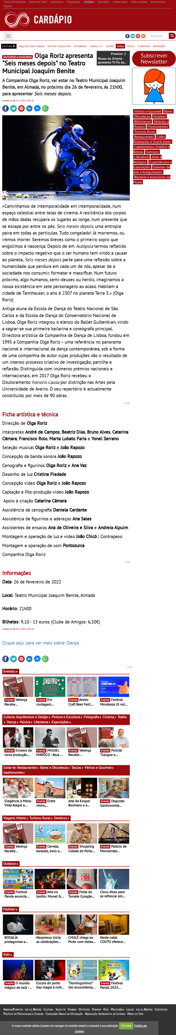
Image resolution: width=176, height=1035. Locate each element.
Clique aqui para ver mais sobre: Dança (40, 643)
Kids (8, 954)
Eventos (10, 671)
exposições (159, 46)
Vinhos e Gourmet (99, 767)
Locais (130, 1009)
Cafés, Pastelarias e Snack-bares (152, 139)
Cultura (48, 1009)
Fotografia (93, 717)
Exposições (61, 722)
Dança (13, 722)
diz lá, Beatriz (33, 1009)
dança (120, 46)
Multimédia (117, 1009)
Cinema (110, 717)
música (131, 46)
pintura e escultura (59, 46)
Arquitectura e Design (33, 717)
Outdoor (11, 863)
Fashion (10, 909)
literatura (144, 46)
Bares (168, 111)
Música (26, 722)
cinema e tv (96, 46)
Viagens (72, 1009)
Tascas (77, 767)
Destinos (62, 818)
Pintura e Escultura (67, 717)
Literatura (42, 722)
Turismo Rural (41, 818)
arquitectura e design (31, 46)
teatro (110, 46)
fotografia (80, 46)
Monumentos (158, 126)
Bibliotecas (142, 121)
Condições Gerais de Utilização (64, 1014)
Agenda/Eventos (13, 1009)
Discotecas (142, 116)
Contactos (161, 1009)
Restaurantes (28, 767)
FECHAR (126, 1026)
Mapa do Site (135, 1014)
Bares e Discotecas (55, 767)
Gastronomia (14, 772)
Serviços (152, 152)
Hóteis (22, 818)
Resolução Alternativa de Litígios (105, 1014)
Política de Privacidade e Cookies (23, 1014)
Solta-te (60, 1009)
